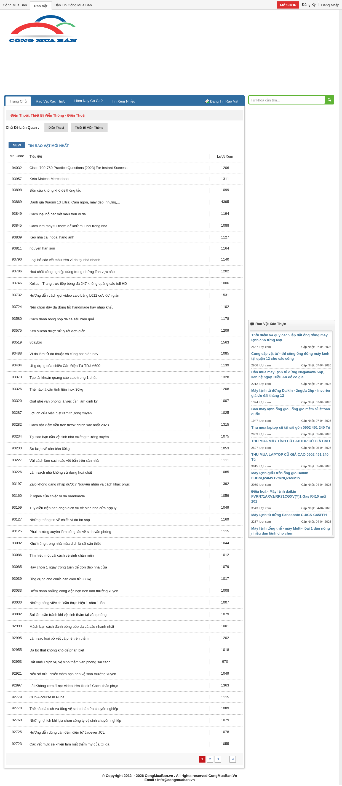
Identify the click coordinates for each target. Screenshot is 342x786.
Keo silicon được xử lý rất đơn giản (57, 331)
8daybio (36, 342)
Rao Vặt (40, 6)
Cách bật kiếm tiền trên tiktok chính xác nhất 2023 (69, 425)
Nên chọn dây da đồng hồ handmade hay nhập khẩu (72, 307)
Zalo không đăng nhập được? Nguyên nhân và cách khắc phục (80, 484)
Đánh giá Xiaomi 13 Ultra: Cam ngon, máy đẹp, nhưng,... (75, 202)
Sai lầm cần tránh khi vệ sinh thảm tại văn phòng (68, 615)
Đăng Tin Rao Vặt (224, 101)
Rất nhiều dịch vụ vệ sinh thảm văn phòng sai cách (70, 662)
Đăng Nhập (330, 5)
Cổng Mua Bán (15, 5)
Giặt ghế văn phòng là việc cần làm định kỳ (64, 401)
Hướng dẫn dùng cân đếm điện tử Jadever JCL (67, 732)
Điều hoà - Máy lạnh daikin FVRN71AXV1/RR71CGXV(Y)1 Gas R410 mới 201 (288, 496)
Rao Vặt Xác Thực (50, 101)
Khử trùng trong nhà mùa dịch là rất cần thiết (65, 543)
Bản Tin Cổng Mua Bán (73, 5)
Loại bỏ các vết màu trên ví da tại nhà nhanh (65, 260)
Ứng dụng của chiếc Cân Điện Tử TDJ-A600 (65, 366)
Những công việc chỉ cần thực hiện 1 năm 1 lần (67, 603)
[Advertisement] (218, 53)
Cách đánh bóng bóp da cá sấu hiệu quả (62, 319)
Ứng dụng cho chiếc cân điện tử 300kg (60, 579)
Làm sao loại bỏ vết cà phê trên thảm (59, 638)
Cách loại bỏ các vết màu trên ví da (58, 214)
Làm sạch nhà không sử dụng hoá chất (61, 472)
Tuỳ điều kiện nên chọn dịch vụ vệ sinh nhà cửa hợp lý (73, 508)
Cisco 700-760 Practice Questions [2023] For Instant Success (78, 168)
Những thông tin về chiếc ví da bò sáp (60, 520)
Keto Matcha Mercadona (49, 179)
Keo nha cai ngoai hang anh (52, 237)
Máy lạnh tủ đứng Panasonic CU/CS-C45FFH (289, 515)
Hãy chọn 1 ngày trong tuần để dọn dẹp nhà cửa (68, 567)
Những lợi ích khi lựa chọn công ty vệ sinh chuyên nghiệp (75, 720)
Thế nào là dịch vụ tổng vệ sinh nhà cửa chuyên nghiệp (74, 709)
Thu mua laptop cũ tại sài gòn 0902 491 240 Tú (290, 427)
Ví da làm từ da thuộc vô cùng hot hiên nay (64, 354)
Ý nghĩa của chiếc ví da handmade (57, 496)
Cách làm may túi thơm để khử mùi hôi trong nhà (68, 226)
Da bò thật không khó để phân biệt (57, 650)
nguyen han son (42, 248)
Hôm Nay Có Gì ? (88, 101)
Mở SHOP (288, 5)
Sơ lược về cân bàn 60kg (50, 449)
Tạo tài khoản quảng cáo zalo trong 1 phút (63, 377)
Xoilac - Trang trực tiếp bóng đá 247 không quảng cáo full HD (78, 283)
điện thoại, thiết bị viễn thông (37, 115)
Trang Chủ (18, 101)
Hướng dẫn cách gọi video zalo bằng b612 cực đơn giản (74, 295)
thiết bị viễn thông (89, 127)
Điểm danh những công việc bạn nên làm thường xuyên (74, 591)
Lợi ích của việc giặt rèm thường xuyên (61, 413)
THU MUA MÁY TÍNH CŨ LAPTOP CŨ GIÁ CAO (290, 441)
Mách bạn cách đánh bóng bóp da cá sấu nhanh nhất (72, 626)
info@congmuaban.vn (176, 780)
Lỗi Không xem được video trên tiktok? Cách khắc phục (74, 686)
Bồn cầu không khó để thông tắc (55, 190)
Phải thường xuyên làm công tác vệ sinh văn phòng (70, 532)
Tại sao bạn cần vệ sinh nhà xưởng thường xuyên (69, 437)
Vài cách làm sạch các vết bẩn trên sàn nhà (64, 460)
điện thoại (56, 127)
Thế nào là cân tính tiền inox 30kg (56, 389)
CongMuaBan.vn (159, 776)
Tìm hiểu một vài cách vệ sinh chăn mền (62, 555)
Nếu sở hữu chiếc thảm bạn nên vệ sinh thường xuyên (73, 674)
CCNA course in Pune (47, 697)
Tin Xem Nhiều (123, 101)
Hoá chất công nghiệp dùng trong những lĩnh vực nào (72, 272)
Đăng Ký (309, 4)
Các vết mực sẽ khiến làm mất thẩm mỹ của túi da (69, 744)
